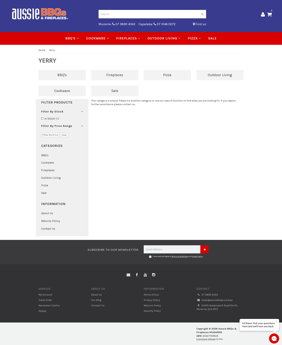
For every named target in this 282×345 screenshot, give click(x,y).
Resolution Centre (49, 305)
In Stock (51, 118)
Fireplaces (128, 38)
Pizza (194, 38)
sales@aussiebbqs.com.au (214, 300)
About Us (47, 213)
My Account (45, 294)
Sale (212, 38)
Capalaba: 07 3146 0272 (157, 24)
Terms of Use (151, 294)
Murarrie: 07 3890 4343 (117, 24)
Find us (199, 24)
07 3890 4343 (207, 295)
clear (64, 135)
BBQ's (72, 38)
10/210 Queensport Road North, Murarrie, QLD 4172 (217, 307)
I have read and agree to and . (176, 256)
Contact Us (48, 228)
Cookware (97, 38)
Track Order (45, 300)
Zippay (42, 310)
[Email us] (128, 275)
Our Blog (96, 300)
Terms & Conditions (180, 256)
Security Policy (152, 310)
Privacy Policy (197, 256)
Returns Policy (50, 221)
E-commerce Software (206, 339)
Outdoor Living (164, 38)
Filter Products (56, 102)
